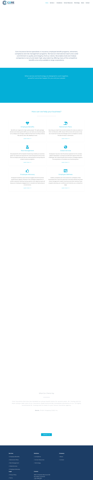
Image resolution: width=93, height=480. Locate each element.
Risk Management (14, 463)
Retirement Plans (14, 459)
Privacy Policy (12, 474)
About (61, 456)
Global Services (13, 466)
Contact (62, 459)
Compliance (38, 456)
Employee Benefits (14, 456)
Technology (38, 463)
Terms (11, 478)
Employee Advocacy (14, 469)
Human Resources (39, 459)
